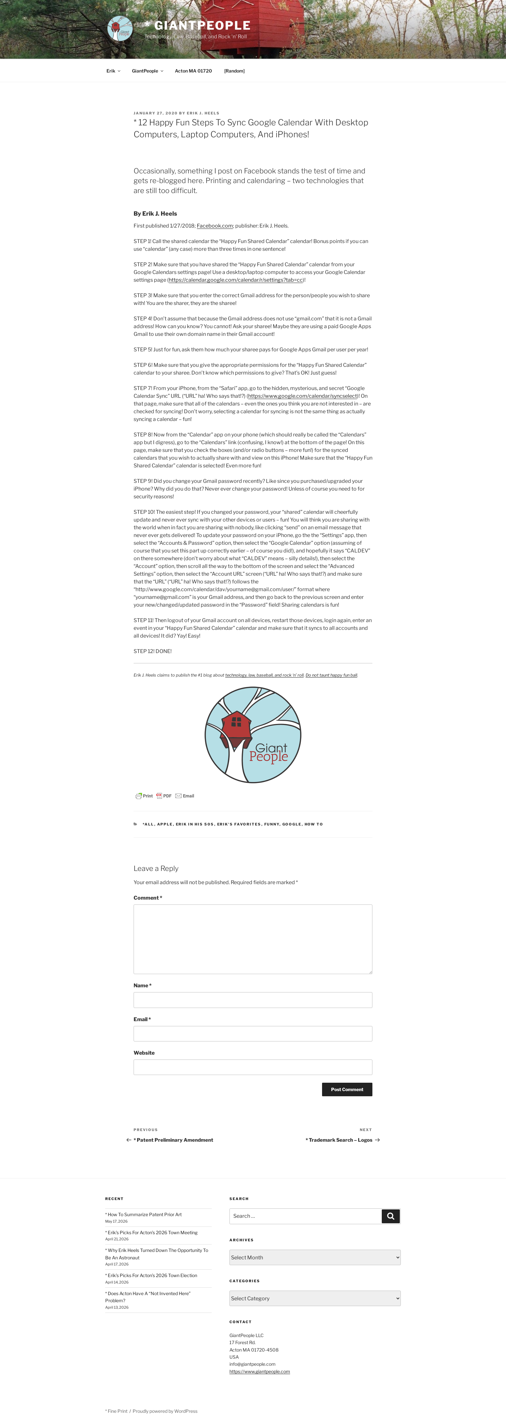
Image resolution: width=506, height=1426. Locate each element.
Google (292, 824)
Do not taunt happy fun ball (331, 675)
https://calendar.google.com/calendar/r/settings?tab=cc (236, 280)
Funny (271, 824)
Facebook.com (215, 226)
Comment (148, 898)
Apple (165, 824)
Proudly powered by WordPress (165, 1411)
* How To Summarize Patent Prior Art (143, 1214)
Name (143, 985)
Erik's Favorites (239, 824)
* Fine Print (116, 1411)
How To (314, 824)
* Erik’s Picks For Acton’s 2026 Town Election (151, 1275)
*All (148, 824)
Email (142, 1019)
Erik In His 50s (195, 824)
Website (144, 1053)
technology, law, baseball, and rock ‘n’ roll (264, 675)
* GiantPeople (197, 25)
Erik (113, 70)
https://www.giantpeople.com (259, 1371)
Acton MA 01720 (193, 70)
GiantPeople (148, 70)
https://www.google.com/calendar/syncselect (302, 396)
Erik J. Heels (203, 113)
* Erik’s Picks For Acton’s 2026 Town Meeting (151, 1232)
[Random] (234, 70)
